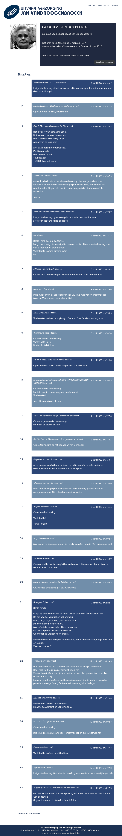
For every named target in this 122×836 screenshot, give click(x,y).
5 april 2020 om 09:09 (101, 269)
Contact (115, 5)
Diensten (91, 5)
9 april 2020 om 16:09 (101, 559)
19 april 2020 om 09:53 (101, 788)
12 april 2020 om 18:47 (101, 748)
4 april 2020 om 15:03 (101, 126)
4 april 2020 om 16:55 (101, 176)
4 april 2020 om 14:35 (101, 106)
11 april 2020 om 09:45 (101, 661)
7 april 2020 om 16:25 (101, 380)
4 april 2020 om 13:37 (101, 83)
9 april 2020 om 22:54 (101, 603)
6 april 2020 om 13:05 (101, 313)
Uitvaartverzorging (51, 11)
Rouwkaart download (104, 62)
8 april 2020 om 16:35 (101, 507)
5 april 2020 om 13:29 (101, 290)
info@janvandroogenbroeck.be (65, 833)
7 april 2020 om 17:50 (101, 416)
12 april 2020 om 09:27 (101, 722)
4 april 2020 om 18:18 (101, 236)
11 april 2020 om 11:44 (101, 698)
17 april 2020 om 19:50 (101, 768)
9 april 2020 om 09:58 (101, 539)
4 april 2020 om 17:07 (101, 212)
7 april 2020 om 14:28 (101, 360)
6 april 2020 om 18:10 (101, 333)
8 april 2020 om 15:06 (101, 460)
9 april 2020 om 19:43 (101, 582)
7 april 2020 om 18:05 (101, 440)
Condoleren (103, 5)
